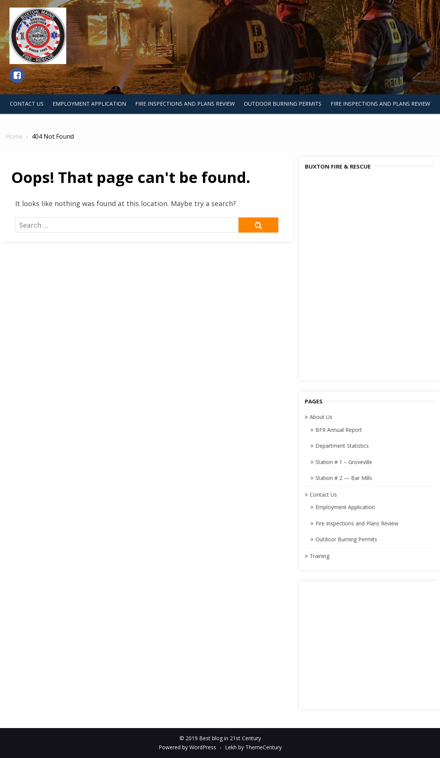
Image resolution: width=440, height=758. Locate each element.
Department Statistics (342, 445)
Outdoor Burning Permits (282, 103)
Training (319, 556)
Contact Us (27, 103)
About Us (321, 416)
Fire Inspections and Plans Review (185, 103)
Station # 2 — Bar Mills (343, 477)
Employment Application (89, 103)
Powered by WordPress (187, 747)
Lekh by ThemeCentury (253, 747)
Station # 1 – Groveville (343, 462)
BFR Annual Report (338, 429)
